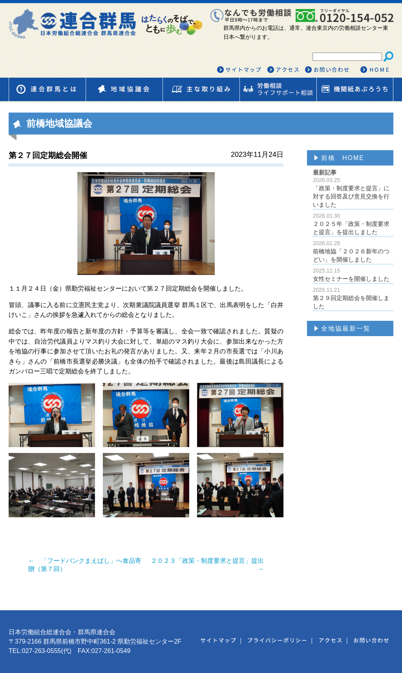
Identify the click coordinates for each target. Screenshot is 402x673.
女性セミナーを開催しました (353, 274)
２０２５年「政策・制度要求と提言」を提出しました (353, 224)
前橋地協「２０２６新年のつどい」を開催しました (353, 251)
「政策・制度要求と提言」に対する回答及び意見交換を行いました (353, 192)
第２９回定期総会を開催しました (353, 298)
